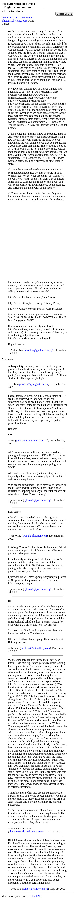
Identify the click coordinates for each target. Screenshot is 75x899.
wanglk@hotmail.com (35, 535)
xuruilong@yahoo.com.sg (38, 350)
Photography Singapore (14, 20)
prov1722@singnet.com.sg (33, 384)
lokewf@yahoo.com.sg (35, 888)
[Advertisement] (37, 241)
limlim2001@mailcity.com (35, 648)
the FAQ (36, 896)
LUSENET (26, 17)
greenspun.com (10, 17)
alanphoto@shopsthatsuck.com (26, 831)
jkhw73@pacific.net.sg (38, 500)
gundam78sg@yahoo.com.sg (31, 440)
